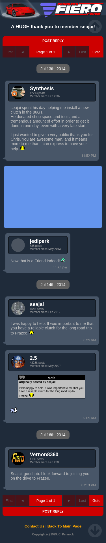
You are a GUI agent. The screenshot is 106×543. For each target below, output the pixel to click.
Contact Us (34, 526)
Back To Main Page (64, 526)
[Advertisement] (53, 197)
